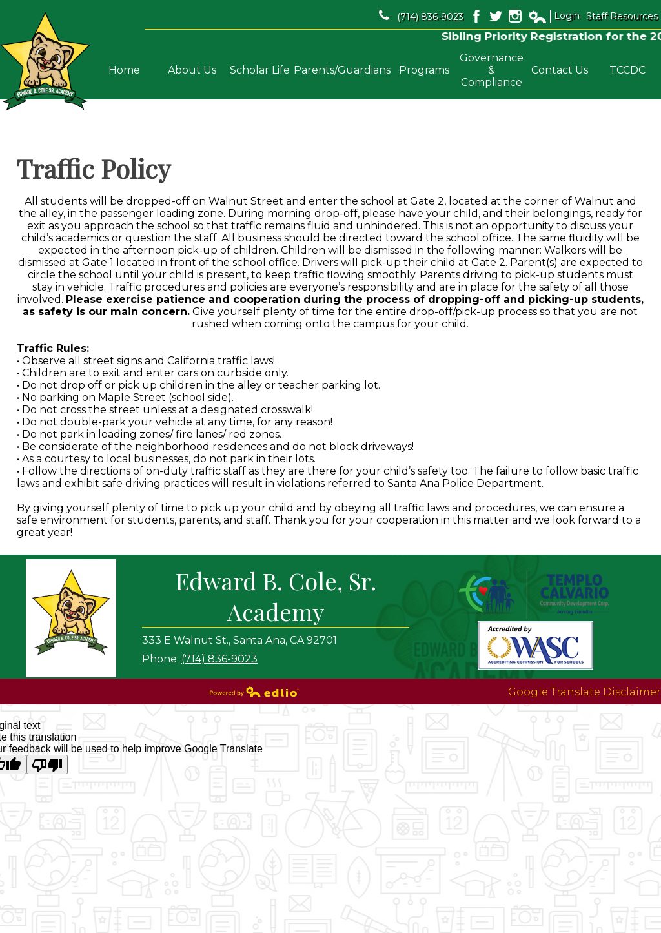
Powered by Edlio (254, 691)
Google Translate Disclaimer (584, 692)
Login (554, 16)
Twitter (495, 16)
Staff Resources (622, 16)
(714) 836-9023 (421, 16)
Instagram (515, 16)
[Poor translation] (47, 764)
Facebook (476, 16)
